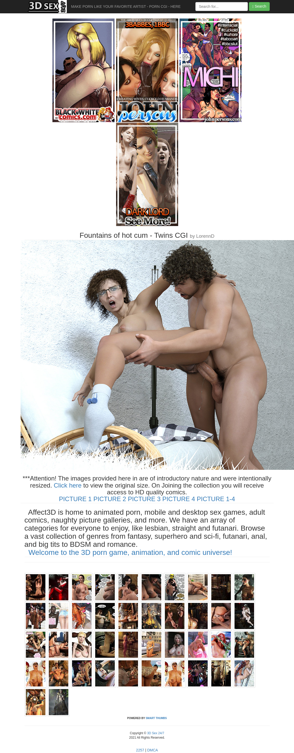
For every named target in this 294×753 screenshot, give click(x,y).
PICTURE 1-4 (216, 498)
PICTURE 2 (109, 498)
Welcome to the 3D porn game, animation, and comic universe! (130, 552)
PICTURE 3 (144, 498)
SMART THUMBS (156, 718)
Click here (68, 485)
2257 (140, 750)
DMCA (152, 750)
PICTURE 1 (75, 498)
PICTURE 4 (178, 498)
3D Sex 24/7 (155, 733)
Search (259, 6)
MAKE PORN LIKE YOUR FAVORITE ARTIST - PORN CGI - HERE (126, 6)
